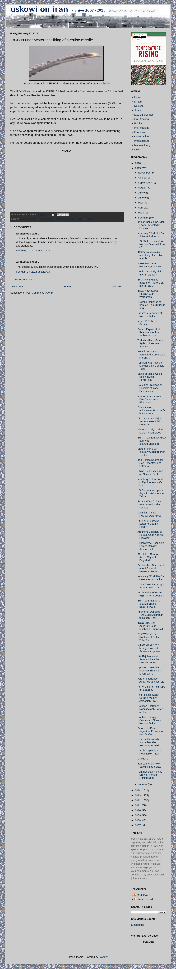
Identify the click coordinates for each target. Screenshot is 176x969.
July (140, 192)
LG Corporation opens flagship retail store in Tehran (150, 493)
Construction (141, 136)
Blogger (103, 957)
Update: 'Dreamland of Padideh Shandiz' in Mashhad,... (150, 670)
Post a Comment (23, 279)
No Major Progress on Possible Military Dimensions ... (150, 388)
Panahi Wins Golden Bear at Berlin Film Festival (149, 504)
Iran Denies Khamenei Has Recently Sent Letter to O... (150, 462)
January (143, 784)
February (143, 217)
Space (138, 110)
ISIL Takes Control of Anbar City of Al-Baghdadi (149, 557)
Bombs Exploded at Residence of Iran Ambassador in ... (148, 332)
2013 (138, 795)
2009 (138, 815)
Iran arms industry (65, 219)
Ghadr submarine (28, 219)
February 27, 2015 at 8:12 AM (33, 271)
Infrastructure (141, 140)
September (144, 182)
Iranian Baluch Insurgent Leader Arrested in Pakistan (151, 225)
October (143, 177)
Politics (138, 123)
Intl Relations (141, 127)
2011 (138, 805)
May (141, 202)
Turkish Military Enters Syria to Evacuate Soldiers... (150, 343)
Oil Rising (143, 758)
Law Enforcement (144, 114)
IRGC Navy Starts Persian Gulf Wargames (147, 293)
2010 (138, 810)
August (142, 187)
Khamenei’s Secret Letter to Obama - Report (148, 523)
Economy (139, 132)
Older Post (117, 286)
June (141, 197)
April (141, 207)
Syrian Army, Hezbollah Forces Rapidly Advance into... (150, 546)
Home (67, 286)
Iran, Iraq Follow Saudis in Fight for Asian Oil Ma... (150, 482)
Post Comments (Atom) (39, 292)
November (144, 172)
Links (137, 149)
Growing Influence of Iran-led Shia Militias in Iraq (151, 304)
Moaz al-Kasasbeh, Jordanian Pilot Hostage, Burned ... (149, 742)
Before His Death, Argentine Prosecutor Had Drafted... (150, 731)
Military (138, 101)
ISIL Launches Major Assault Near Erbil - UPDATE (149, 421)
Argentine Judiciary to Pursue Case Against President (150, 534)
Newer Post (17, 286)
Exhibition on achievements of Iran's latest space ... (151, 410)
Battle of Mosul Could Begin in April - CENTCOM (149, 376)
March (142, 212)
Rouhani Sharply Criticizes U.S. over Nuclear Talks (149, 720)
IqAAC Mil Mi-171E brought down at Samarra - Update (148, 648)
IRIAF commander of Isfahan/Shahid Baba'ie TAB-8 (149, 603)
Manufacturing (142, 145)
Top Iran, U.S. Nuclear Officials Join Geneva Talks (150, 365)
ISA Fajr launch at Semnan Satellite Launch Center (148, 659)
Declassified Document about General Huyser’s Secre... (150, 568)
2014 (138, 790)
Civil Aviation (141, 119)
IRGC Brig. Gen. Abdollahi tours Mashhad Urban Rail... (151, 625)
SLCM (88, 219)
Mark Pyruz (143, 895)
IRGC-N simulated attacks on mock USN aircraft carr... (150, 282)
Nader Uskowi (145, 899)
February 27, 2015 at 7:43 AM (33, 250)
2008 (138, 820)
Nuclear (138, 106)
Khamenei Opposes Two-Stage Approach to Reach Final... (150, 614)
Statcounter (137, 924)
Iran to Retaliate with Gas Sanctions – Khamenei (149, 399)
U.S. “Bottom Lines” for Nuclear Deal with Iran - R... (151, 244)
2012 (138, 800)
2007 (138, 825)
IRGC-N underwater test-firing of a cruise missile (150, 255)
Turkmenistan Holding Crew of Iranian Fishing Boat (149, 774)
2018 (138, 163)
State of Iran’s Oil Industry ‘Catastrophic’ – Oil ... (151, 451)
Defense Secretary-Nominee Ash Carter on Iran (150, 709)
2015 (138, 168)
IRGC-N (80, 219)
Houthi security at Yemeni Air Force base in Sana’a (151, 354)
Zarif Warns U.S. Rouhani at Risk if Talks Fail (148, 637)
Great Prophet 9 (47, 219)
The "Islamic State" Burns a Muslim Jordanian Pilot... (148, 697)
